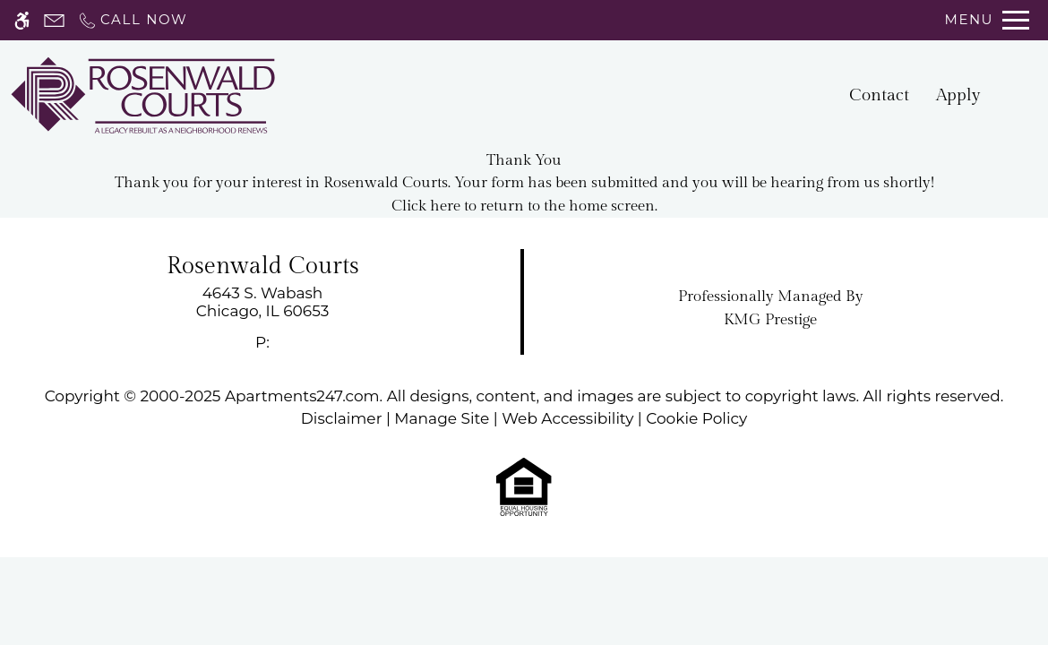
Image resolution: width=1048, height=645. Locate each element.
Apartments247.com (302, 396)
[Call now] (132, 20)
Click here (425, 206)
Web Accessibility (567, 418)
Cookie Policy (696, 418)
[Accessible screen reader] (22, 20)
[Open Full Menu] (987, 20)
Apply (958, 95)
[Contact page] (54, 20)
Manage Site (441, 418)
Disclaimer (341, 418)
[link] (263, 302)
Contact (879, 95)
